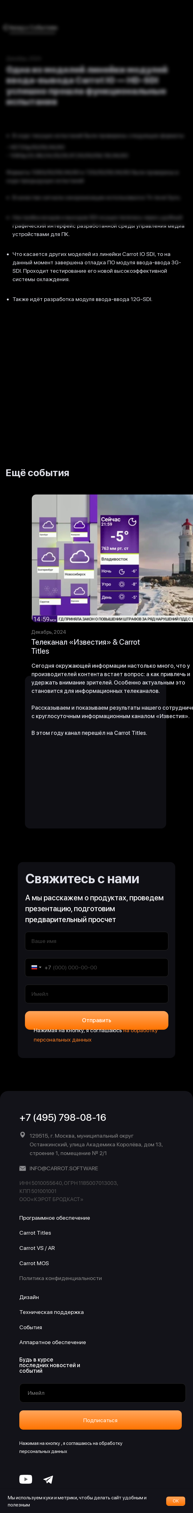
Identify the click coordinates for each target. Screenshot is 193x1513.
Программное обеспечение (54, 1217)
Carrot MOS (34, 1263)
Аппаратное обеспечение (52, 1342)
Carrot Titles (35, 1232)
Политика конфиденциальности (60, 1278)
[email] (96, 994)
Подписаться (100, 1420)
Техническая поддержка (51, 1312)
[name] (96, 941)
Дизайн (29, 1297)
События (30, 1327)
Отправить (96, 1020)
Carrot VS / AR (37, 1248)
